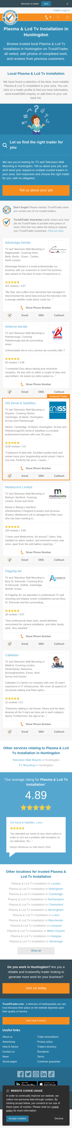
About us (7, 1036)
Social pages (9, 1061)
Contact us (8, 1051)
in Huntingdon (36, 760)
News (5, 1056)
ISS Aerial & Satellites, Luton (26, 822)
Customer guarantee (48, 1061)
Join (44, 3)
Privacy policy (45, 1041)
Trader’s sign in (61, 10)
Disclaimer (43, 1051)
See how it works (36, 1020)
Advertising (8, 1041)
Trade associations (47, 1036)
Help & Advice (10, 1046)
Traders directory (46, 1046)
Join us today (36, 988)
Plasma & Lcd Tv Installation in (36, 883)
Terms (40, 1056)
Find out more (56, 231)
